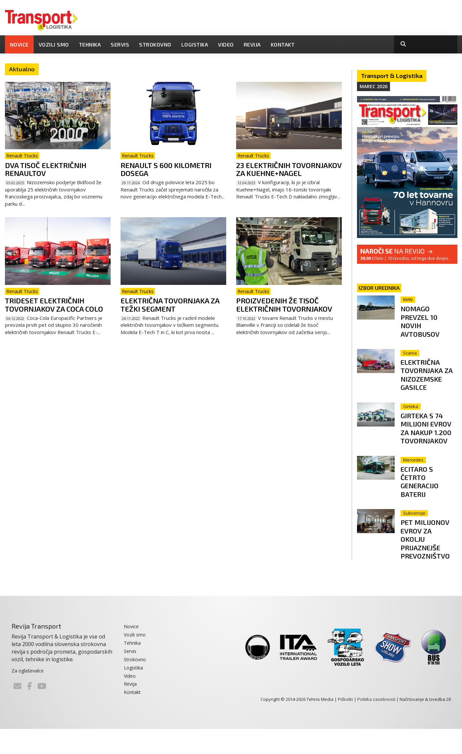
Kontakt (283, 44)
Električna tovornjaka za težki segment (170, 304)
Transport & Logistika (391, 75)
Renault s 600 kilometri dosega (166, 169)
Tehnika (90, 44)
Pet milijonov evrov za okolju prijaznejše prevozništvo (431, 559)
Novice (19, 44)
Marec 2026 (373, 86)
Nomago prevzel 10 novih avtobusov (425, 320)
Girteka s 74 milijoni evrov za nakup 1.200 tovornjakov (430, 440)
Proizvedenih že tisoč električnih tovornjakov (284, 304)
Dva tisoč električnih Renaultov (45, 169)
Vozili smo (54, 44)
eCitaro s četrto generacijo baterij (425, 497)
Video (226, 44)
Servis (120, 44)
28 (448, 724)
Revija (252, 44)
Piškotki (345, 724)
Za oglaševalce (28, 696)
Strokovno (155, 44)
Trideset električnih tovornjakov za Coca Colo (54, 304)
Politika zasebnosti (376, 724)
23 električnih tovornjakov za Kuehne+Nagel (288, 169)
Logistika (194, 44)
